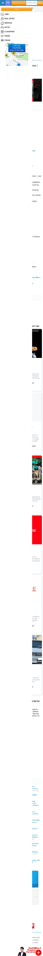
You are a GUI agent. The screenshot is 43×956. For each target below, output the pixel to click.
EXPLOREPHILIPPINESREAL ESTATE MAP (17, 48)
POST (17, 9)
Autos (5, 27)
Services (6, 23)
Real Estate (8, 18)
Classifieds (8, 31)
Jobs (5, 14)
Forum (5, 40)
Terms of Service (35, 932)
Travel (5, 36)
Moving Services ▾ (18, 3)
